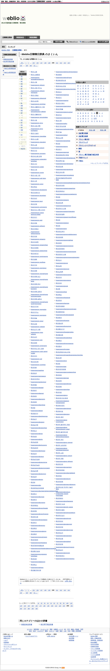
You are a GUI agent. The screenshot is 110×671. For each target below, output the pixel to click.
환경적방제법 (60, 470)
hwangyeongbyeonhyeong (39, 514)
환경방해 (34, 402)
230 (64, 605)
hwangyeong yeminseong (39, 256)
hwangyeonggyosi (62, 263)
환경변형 (34, 511)
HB (22, 79)
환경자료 (59, 392)
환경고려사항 (60, 172)
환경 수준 (34, 181)
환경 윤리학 (35, 362)
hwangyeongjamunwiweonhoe (66, 372)
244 (69, 63)
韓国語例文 (20, 37)
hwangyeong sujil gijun (38, 178)
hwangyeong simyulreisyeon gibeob (38, 110)
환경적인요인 (60, 515)
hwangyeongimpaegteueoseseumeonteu (69, 355)
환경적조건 (59, 533)
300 (31, 65)
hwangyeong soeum (37, 148)
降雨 (80, 148)
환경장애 (59, 375)
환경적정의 (59, 521)
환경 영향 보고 (35, 276)
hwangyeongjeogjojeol (63, 541)
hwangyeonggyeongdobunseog (66, 234)
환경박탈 (34, 385)
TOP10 (81, 130)
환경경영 (59, 243)
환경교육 (59, 266)
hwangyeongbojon (37, 479)
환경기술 (59, 132)
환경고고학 (59, 138)
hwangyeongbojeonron (38, 474)
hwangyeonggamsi (62, 100)
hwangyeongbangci (37, 393)
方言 (69, 631)
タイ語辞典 (94, 652)
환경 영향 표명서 (36, 291)
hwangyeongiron (61, 361)
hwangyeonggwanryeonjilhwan (66, 217)
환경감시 (59, 97)
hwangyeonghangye (62, 303)
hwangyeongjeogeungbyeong (65, 484)
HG (22, 91)
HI (21, 96)
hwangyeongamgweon (38, 376)
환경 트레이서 (35, 192)
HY (22, 135)
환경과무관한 (60, 185)
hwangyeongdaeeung (38, 562)
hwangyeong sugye (37, 172)
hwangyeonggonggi (62, 152)
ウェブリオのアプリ (31, 636)
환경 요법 (34, 324)
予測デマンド (83, 158)
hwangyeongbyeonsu (38, 525)
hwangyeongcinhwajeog (39, 543)
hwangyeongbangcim (38, 399)
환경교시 (59, 260)
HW (22, 130)
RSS (63, 667)
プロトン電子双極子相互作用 (89, 155)
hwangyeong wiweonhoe (39, 251)
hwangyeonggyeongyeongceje (66, 251)
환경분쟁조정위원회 (37, 488)
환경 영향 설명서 (36, 299)
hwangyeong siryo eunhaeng (37, 129)
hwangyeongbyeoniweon (39, 520)
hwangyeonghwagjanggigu (65, 332)
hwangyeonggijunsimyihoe (64, 129)
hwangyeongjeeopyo (63, 414)
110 (71, 603)
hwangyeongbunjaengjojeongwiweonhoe (44, 491)
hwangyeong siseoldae (38, 136)
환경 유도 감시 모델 (37, 348)
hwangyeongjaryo (62, 395)
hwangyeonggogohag (63, 141)
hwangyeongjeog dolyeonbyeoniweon (62, 436)
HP (22, 113)
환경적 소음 (60, 453)
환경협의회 (59, 335)
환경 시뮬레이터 (36, 114)
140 (29, 605)
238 (45, 63)
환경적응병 (59, 481)
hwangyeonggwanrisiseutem (65, 211)
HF (21, 88)
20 (41, 603)
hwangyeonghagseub (63, 297)
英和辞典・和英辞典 (97, 640)
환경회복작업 (60, 312)
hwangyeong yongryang (39, 346)
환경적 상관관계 (61, 445)
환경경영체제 (60, 249)
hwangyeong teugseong (39, 190)
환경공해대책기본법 (62, 155)
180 (44, 605)
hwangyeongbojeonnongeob (40, 468)
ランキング (11, 47)
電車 (51, 629)
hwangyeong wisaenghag (39, 245)
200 (52, 605)
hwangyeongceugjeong (38, 531)
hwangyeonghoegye (62, 320)
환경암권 (34, 373)
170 (40, 605)
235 (33, 63)
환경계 (58, 226)
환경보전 (34, 454)
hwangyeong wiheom (38, 226)
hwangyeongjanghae (63, 389)
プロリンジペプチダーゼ (87, 145)
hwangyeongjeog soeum (64, 455)
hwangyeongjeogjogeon (64, 536)
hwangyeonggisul (61, 135)
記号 (95, 118)
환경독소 (34, 564)
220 (60, 605)
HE (22, 86)
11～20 (92, 130)
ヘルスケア (40, 631)
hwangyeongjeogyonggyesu (65, 558)
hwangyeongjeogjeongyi (64, 524)
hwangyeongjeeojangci (63, 408)
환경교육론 (59, 272)
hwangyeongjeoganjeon (64, 467)
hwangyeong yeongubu (38, 309)
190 (48, 605)
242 (61, 63)
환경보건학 (34, 425)
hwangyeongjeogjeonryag (64, 530)
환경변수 (34, 522)
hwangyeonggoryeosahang (65, 175)
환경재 (58, 363)
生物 (57, 631)
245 (21, 65)
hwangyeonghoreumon (63, 326)
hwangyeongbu (36, 485)
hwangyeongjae (61, 366)
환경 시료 (34, 120)
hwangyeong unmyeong (39, 207)
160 (36, 605)
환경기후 (59, 120)
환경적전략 (59, 527)
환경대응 (34, 559)
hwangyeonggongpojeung (64, 169)
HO (22, 110)
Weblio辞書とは (8, 636)
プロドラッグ (83, 142)
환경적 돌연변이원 (62, 432)
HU (22, 125)
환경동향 (59, 74)
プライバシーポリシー (10, 644)
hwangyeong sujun (37, 184)
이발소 (81, 161)
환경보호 (34, 436)
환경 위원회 (35, 248)
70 (57, 603)
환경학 (58, 289)
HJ (21, 98)
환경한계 (59, 300)
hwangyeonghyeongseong (64, 343)
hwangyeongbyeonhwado (39, 508)
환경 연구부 (35, 306)
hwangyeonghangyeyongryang (66, 309)
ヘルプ (6, 640)
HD (22, 84)
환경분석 (34, 500)
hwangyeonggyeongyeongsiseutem (67, 257)
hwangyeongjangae (62, 378)
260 (21, 608)
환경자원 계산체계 (62, 398)
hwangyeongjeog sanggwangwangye (62, 449)
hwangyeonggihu (61, 123)
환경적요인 (59, 550)
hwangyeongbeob (37, 410)
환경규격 (59, 277)
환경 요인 (34, 337)
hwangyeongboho (37, 439)
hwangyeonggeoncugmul (64, 112)
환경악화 (34, 367)
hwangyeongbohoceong (39, 445)
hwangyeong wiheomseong (35, 232)
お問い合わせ (51, 636)
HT (21, 122)
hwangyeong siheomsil (38, 98)
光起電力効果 (83, 136)
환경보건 (34, 419)
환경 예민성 (35, 253)
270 (25, 608)
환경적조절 (59, 538)
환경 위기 (34, 217)
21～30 (103, 130)
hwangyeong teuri (37, 201)
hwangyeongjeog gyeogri (64, 442)
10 (38, 603)
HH (22, 93)
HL (21, 103)
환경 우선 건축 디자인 (38, 210)
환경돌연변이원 (36, 570)
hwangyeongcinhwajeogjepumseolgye (43, 548)
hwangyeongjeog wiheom (64, 461)
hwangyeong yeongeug (38, 268)
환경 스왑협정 (35, 74)
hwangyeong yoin (37, 340)
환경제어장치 (60, 405)
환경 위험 (34, 223)
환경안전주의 (35, 379)
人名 (65, 631)
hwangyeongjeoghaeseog (64, 501)
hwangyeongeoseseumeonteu (66, 89)
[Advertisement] (70, 19)
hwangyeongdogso (37, 567)
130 (25, 605)
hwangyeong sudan (37, 167)
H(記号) (23, 148)
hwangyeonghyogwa (63, 349)
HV (22, 127)
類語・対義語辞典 (10, 1)
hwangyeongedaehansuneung (66, 83)
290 (33, 608)
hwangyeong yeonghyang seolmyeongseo (39, 303)
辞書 (2, 1)
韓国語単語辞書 (26, 624)
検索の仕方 (7, 638)
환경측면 (34, 534)
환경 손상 (34, 150)
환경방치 (34, 390)
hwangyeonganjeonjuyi (38, 382)
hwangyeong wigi (36, 220)
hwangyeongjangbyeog (63, 384)
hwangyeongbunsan (37, 497)
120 (21, 605)
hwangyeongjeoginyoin (63, 518)
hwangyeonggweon (62, 223)
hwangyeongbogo (37, 433)
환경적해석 (59, 498)
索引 (3, 47)
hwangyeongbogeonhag (39, 428)
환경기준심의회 (61, 126)
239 (49, 63)
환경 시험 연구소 (36, 88)
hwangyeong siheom (38, 85)
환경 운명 (34, 204)
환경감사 (59, 92)
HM (22, 105)
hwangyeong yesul (37, 321)
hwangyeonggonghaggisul (64, 164)
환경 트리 (34, 198)
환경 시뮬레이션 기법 (38, 107)
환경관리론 (59, 203)
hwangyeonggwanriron (63, 206)
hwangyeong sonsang (38, 153)
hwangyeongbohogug (38, 451)
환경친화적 (34, 540)
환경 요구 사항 (35, 329)
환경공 (58, 143)
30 (44, 603)
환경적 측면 (60, 417)
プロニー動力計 (84, 139)
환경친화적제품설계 (37, 545)
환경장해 (59, 386)
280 (29, 608)
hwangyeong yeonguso (38, 315)
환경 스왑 (34, 72)
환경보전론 (34, 471)
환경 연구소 (35, 312)
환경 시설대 (35, 133)
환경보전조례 (35, 459)
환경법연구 (34, 413)
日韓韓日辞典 (41, 1)
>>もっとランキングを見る (99, 163)
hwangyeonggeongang (63, 118)
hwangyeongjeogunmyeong (65, 547)
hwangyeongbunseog (38, 502)
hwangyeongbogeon (37, 422)
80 (60, 603)
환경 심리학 (35, 101)
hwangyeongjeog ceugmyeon (61, 421)
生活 (34, 631)
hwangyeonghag (61, 292)
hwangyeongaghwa (37, 370)
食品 (61, 631)
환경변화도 (34, 505)
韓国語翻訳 (33, 37)
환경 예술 (34, 318)
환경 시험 (34, 82)
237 (41, 63)
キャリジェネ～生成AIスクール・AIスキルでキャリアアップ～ (98, 661)
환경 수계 (34, 169)
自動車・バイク (58, 629)
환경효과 (59, 346)
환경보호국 (34, 448)
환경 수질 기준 (35, 175)
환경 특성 (34, 187)
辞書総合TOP (105, 1)
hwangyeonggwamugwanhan (65, 188)
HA (22, 76)
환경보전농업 (35, 465)
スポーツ (51, 631)
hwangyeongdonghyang (64, 77)
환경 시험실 (35, 95)
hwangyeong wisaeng (38, 239)
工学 (68, 629)
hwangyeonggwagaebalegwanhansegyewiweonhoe (73, 183)
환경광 (58, 197)
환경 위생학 (35, 242)
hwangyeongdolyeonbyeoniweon (67, 72)
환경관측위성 (60, 191)
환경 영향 (34, 271)
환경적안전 (59, 464)
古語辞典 (48, 1)
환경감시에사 (60, 103)
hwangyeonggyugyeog (63, 280)
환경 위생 (34, 236)
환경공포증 (59, 166)
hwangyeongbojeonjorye (39, 462)
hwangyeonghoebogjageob (65, 315)
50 (51, 603)
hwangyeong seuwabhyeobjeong (37, 78)
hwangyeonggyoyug (62, 269)
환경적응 (59, 476)
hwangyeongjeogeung (63, 479)
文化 (30, 631)
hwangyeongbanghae (38, 405)
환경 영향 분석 (35, 284)
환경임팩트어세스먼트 (63, 352)
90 (64, 603)
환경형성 (59, 340)
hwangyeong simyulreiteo (39, 117)
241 (57, 63)
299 (27, 65)
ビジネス (29, 629)
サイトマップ (8, 646)
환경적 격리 (60, 439)
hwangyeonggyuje (62, 286)
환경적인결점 (60, 510)
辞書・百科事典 (76, 631)
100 (67, 603)
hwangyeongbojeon (37, 456)
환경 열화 (34, 259)
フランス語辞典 (95, 648)
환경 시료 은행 (35, 126)
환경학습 (59, 295)
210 (56, 605)
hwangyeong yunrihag (38, 364)
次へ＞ (36, 65)
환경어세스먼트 (61, 86)
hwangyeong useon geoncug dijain (37, 213)
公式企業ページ (73, 636)
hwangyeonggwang (62, 200)
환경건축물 (59, 109)
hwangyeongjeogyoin (63, 553)
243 (65, 63)
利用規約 (6, 642)
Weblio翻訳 (94, 642)
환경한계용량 (60, 306)
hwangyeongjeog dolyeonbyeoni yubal (63, 428)
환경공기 (59, 149)
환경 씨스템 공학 (36, 156)
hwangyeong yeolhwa (38, 262)
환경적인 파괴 (60, 504)
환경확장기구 (60, 329)
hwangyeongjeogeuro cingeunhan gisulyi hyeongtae (63, 493)
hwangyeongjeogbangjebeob (65, 473)
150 (33, 605)
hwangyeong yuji (36, 359)
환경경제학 (59, 237)
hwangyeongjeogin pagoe (64, 507)
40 (48, 603)
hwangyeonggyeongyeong (64, 246)
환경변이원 (34, 517)
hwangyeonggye (61, 228)
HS (22, 120)
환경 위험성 (35, 229)
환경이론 (59, 358)
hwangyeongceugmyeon (39, 537)
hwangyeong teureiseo (38, 195)
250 (72, 605)
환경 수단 (34, 164)
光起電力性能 (83, 133)
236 (37, 63)
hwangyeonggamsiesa (63, 106)
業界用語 (36, 629)
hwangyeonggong (62, 146)
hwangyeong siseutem (38, 142)
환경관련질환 (60, 214)
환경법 (33, 408)
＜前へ (22, 63)
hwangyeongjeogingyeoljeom (65, 512)
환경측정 (34, 528)
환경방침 (34, 396)
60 (54, 603)
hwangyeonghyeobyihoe (64, 338)
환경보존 (34, 477)
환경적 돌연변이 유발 (63, 424)
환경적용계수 (60, 556)
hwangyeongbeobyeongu (39, 416)
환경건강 (59, 115)
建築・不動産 (75, 629)
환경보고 (34, 431)
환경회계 (59, 317)
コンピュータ (44, 629)
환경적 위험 (60, 458)
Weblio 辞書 (5, 50)
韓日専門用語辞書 (47, 624)
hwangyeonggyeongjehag (64, 240)
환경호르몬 (59, 323)
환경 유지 (34, 356)
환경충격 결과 (35, 551)
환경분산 (34, 494)
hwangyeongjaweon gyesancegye (62, 402)
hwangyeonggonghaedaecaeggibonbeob (69, 158)
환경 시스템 (35, 139)
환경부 (33, 482)
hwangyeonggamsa (62, 95)
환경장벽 (59, 381)
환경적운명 (59, 544)
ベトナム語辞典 (95, 654)
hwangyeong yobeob (38, 326)
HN (22, 108)
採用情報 (71, 640)
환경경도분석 (60, 231)
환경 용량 (34, 343)
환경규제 (59, 283)
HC (22, 81)
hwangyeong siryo (37, 123)
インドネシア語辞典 (97, 650)
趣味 (46, 631)
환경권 (58, 220)
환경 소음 (34, 145)
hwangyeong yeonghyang (39, 273)
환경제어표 (59, 411)
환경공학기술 (60, 161)
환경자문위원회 (61, 369)
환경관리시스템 (61, 208)
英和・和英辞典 (21, 1)
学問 (81, 629)
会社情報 (71, 638)
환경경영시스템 (61, 254)
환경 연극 (34, 265)
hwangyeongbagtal (37, 387)
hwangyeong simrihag (38, 104)
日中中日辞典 (31, 1)
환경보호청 (34, 442)
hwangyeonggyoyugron (63, 274)
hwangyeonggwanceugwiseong (66, 194)
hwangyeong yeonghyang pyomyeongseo (39, 295)
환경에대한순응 (61, 80)
